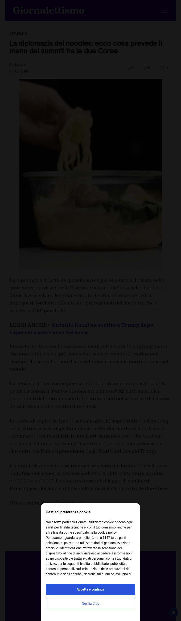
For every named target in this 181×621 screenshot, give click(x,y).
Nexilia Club (90, 603)
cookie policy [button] (107, 532)
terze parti (118, 538)
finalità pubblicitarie (94, 564)
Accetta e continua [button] (90, 589)
